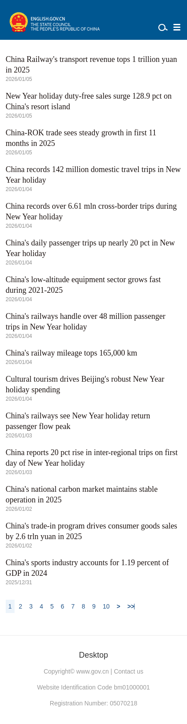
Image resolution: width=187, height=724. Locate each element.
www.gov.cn (92, 671)
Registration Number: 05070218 (93, 703)
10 (106, 606)
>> (131, 606)
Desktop (93, 655)
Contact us (128, 671)
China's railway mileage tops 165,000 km (71, 353)
